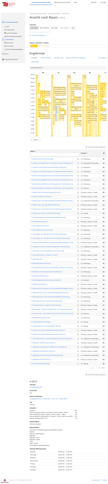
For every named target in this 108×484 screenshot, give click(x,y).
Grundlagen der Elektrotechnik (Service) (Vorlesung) (49, 234)
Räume (5, 54)
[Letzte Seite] (99, 368)
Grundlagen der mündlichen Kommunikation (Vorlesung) (51, 238)
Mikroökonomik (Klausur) (40, 276)
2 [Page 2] (93, 368)
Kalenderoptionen (37, 68)
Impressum (96, 480)
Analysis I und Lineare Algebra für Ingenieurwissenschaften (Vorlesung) (56, 171)
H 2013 (64, 89)
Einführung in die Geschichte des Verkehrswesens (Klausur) (52, 209)
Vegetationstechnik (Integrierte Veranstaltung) (47, 355)
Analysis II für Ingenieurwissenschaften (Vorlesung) (49, 167)
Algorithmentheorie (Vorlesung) (42, 159)
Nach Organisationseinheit (13, 36)
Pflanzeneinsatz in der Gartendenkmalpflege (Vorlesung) (51, 297)
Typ (31, 402)
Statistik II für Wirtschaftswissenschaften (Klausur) (49, 334)
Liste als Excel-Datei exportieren (95, 147)
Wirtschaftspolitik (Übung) (41, 364)
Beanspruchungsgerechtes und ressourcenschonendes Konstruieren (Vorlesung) (59, 180)
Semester (33, 25)
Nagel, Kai (89, 112)
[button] (37, 135)
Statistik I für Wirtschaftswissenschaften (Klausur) (48, 330)
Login (103, 2)
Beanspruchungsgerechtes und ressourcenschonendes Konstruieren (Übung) (57, 176)
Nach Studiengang (10, 33)
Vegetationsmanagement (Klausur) (43, 351)
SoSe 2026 (54, 28)
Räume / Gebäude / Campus (39, 43)
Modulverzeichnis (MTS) (62, 2)
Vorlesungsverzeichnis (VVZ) (41, 2)
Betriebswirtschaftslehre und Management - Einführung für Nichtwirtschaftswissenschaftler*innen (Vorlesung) (69, 184)
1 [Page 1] (91, 368)
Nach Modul (8, 46)
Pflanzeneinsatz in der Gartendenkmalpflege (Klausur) (50, 292)
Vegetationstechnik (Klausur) (41, 359)
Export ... (35, 140)
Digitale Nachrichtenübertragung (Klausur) (46, 192)
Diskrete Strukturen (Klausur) (42, 196)
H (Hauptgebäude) (36, 387)
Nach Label (8, 43)
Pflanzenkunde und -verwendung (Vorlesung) (47, 301)
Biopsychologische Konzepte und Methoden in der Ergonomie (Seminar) (56, 188)
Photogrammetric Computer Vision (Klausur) (46, 305)
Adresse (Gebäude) (36, 396)
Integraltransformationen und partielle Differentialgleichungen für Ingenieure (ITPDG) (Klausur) (64, 242)
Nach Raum (9, 39)
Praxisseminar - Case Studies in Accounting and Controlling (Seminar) (55, 313)
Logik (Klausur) (37, 259)
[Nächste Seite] (96, 368)
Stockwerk (33, 390)
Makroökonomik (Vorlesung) (62, 91)
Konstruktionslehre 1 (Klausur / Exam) (44, 255)
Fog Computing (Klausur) (40, 226)
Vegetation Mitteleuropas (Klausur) (43, 343)
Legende (103, 58)
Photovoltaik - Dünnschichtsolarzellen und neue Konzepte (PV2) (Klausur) (56, 309)
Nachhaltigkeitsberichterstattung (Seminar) (46, 280)
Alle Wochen (35, 62)
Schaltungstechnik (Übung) (41, 322)
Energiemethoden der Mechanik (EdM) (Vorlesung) (49, 217)
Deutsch (93, 2)
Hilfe (75, 2)
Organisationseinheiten (10, 59)
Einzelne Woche (46, 58)
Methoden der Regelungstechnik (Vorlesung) (47, 272)
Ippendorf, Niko (60, 104)
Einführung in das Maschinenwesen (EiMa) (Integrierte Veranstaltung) (55, 201)
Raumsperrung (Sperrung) (41, 318)
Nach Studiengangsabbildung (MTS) (14, 49)
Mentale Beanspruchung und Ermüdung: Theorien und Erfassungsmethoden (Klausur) (60, 267)
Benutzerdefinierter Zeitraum (76, 58)
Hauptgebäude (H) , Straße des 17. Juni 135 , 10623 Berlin (48, 399)
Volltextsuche (9, 30)
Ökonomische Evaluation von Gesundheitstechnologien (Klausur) (53, 288)
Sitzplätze (33, 408)
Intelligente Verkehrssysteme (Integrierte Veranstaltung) (51, 247)
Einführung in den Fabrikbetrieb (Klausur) (46, 205)
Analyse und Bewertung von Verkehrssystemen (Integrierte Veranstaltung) (56, 163)
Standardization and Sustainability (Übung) (46, 326)
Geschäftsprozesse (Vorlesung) (42, 230)
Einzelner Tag (58, 58)
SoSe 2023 (34, 28)
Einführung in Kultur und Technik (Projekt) (46, 213)
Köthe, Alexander (76, 89)
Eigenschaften (34, 427)
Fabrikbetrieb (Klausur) (40, 221)
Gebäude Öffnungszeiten (38, 449)
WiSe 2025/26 (44, 28)
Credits (104, 480)
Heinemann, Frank (60, 95)
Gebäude (33, 385)
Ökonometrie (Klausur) (39, 284)
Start (6, 26)
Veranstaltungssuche (10, 22)
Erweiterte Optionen (37, 35)
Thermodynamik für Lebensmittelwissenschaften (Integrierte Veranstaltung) (57, 338)
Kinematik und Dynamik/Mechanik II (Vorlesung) (48, 251)
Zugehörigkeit (34, 422)
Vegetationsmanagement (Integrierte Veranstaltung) (49, 347)
